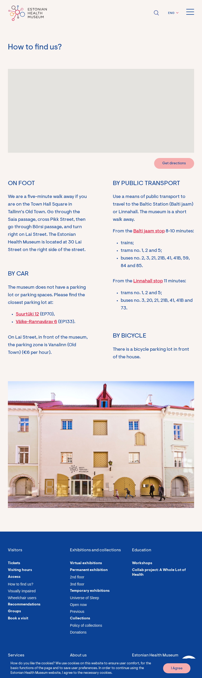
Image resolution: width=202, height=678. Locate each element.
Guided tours (19, 669)
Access (14, 577)
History (76, 675)
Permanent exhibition (89, 570)
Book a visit (18, 618)
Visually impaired (22, 591)
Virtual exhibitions (86, 563)
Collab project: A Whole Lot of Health (159, 572)
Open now (78, 605)
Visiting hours (20, 570)
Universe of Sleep (84, 598)
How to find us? (20, 584)
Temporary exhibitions (90, 591)
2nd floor (77, 577)
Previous (77, 611)
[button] (172, 13)
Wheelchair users (22, 598)
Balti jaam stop (149, 231)
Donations (78, 632)
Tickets (14, 563)
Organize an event (23, 675)
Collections (80, 618)
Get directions (174, 163)
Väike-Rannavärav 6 (36, 322)
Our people (80, 669)
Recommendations (24, 604)
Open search (156, 13)
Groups (14, 611)
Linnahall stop (148, 281)
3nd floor (77, 584)
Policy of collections (86, 625)
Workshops (142, 563)
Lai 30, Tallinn (143, 669)
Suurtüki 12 (27, 314)
